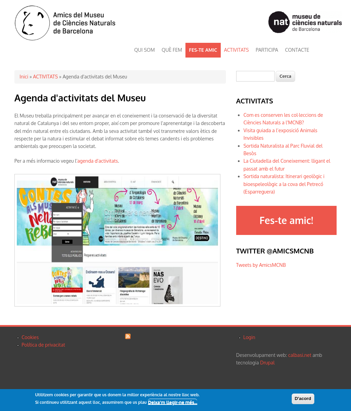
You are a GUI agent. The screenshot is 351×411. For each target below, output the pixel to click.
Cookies (30, 337)
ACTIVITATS (236, 50)
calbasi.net (300, 355)
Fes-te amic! (286, 220)
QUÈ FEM (172, 50)
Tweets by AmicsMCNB (261, 265)
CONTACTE (297, 50)
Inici (24, 76)
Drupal (267, 362)
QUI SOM (144, 50)
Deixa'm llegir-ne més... (172, 403)
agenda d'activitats (97, 161)
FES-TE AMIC (203, 50)
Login (249, 337)
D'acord (303, 398)
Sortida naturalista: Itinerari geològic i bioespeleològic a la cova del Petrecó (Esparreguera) (283, 184)
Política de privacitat (43, 345)
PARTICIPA (267, 50)
